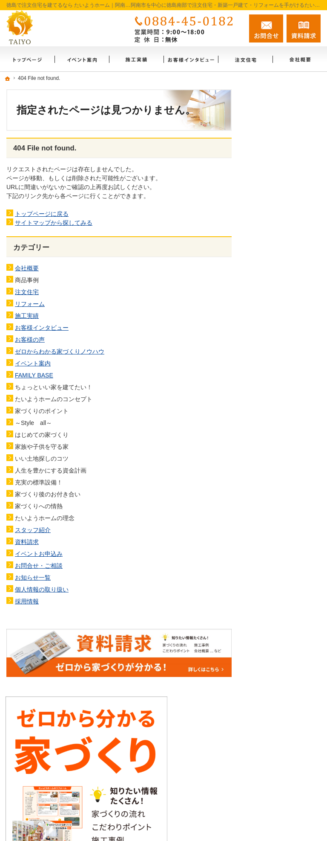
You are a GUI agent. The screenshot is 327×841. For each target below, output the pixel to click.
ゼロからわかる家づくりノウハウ (59, 351)
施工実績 (27, 315)
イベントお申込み (39, 553)
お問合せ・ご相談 (39, 565)
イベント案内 (33, 363)
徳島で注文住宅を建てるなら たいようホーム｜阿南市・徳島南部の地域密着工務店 (179, 825)
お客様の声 (30, 339)
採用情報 (27, 601)
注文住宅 (27, 292)
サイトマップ (276, 596)
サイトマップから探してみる (53, 222)
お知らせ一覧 (33, 577)
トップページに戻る (42, 213)
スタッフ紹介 (33, 530)
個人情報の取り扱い (42, 589)
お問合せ (266, 28)
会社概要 (27, 268)
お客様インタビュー (42, 327)
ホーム (267, 314)
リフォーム (30, 303)
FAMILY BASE (34, 375)
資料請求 (27, 541)
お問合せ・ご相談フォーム (269, 747)
